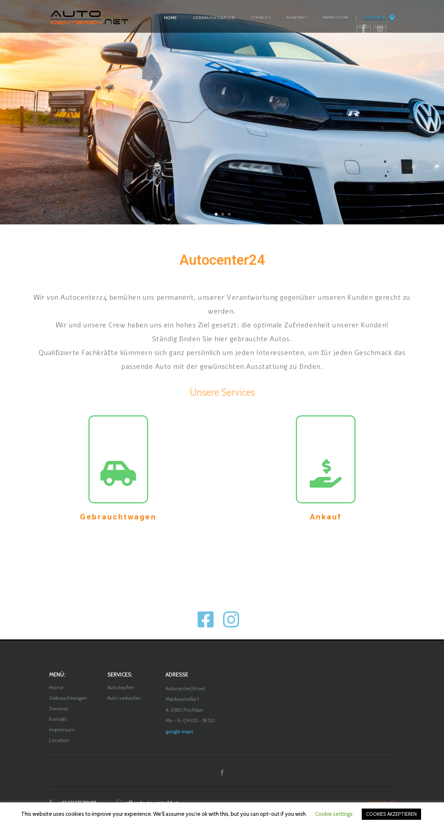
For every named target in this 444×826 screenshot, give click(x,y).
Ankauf (326, 516)
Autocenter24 (222, 260)
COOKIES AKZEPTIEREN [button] (391, 814)
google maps (179, 731)
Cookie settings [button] (334, 814)
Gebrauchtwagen (118, 516)
